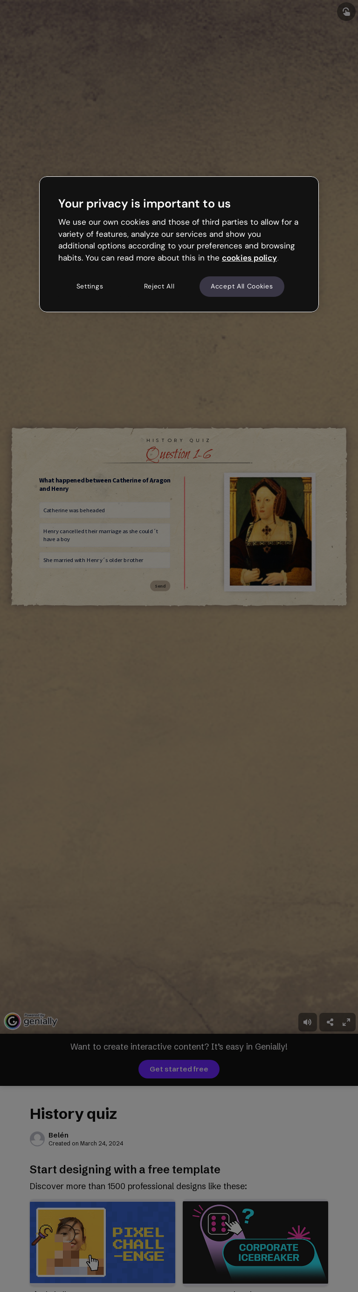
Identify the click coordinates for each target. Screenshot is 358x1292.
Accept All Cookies (242, 286)
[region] (179, 244)
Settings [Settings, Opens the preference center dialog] (89, 286)
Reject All (159, 286)
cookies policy (249, 258)
